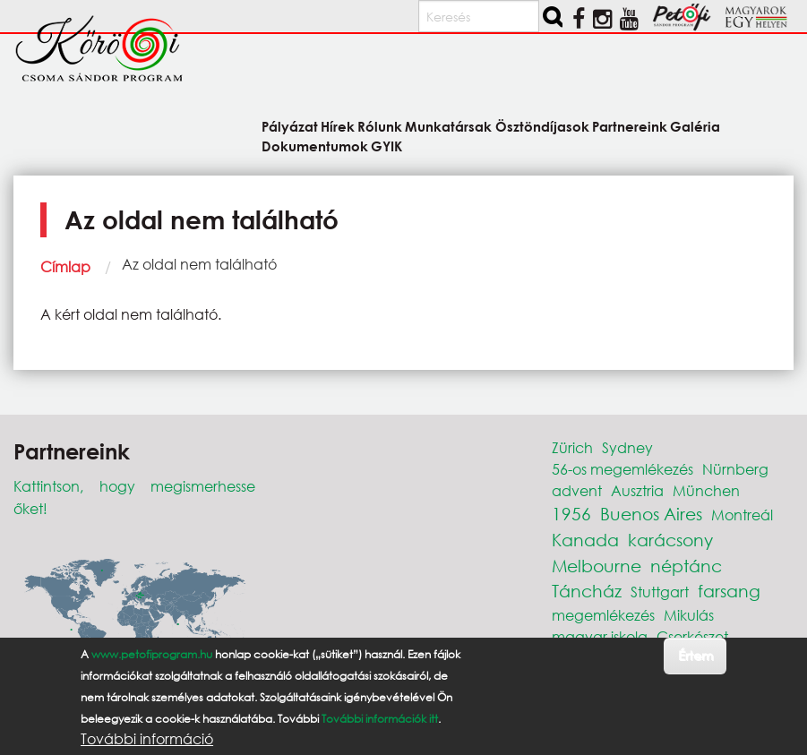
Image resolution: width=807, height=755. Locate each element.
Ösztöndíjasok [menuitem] (542, 125)
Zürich (572, 447)
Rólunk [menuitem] (379, 125)
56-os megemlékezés (622, 468)
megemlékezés (603, 614)
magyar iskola (600, 636)
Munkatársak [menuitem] (448, 125)
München (706, 490)
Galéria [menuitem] (695, 125)
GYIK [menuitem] (386, 145)
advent (577, 490)
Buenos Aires (651, 513)
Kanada (585, 539)
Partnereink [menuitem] (629, 125)
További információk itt (380, 720)
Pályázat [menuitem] (290, 125)
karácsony (670, 539)
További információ (147, 741)
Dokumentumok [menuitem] (315, 145)
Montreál (742, 514)
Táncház (587, 590)
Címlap (65, 266)
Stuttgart (660, 591)
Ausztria (637, 490)
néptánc (686, 565)
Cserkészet (692, 636)
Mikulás (689, 614)
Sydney (627, 447)
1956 (571, 513)
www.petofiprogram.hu (151, 656)
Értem (695, 656)
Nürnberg (735, 468)
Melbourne (596, 565)
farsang (729, 590)
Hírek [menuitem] (338, 125)
